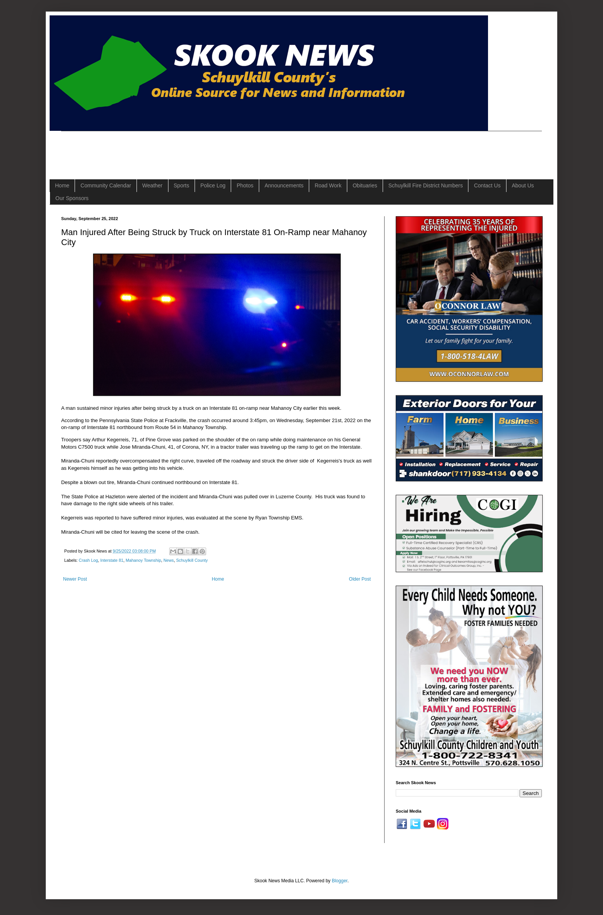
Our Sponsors (71, 198)
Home (62, 185)
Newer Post (75, 579)
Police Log (212, 185)
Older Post (360, 579)
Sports (181, 185)
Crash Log (88, 560)
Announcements (284, 185)
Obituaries (365, 185)
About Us (523, 185)
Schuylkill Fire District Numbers (425, 185)
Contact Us (487, 185)
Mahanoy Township (143, 560)
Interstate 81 (111, 560)
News (168, 560)
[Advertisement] (201, 148)
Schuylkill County (192, 560)
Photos (245, 185)
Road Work (328, 185)
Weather (152, 185)
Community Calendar (105, 185)
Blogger (340, 880)
